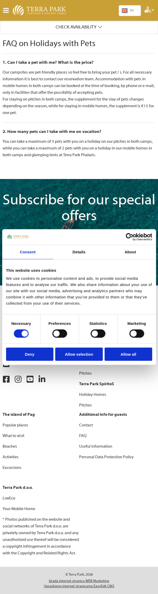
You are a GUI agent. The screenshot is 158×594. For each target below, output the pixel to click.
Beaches (10, 446)
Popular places (15, 425)
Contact (86, 425)
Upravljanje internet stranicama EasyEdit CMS (79, 586)
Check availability (76, 27)
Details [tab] (79, 251)
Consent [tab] (28, 251)
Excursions (12, 467)
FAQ (83, 435)
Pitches (85, 373)
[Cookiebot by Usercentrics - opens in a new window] (129, 237)
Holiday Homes (92, 394)
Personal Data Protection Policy (106, 457)
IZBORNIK (7, 10)
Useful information (95, 446)
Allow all (128, 354)
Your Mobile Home (19, 508)
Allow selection (79, 354)
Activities (11, 457)
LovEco (9, 498)
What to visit (13, 435)
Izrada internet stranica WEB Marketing (79, 581)
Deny (29, 354)
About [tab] (130, 251)
